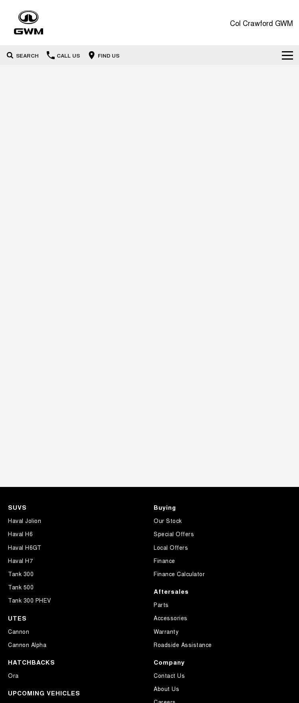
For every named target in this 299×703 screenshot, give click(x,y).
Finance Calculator (179, 574)
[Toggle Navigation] (287, 55)
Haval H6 (20, 534)
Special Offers (174, 534)
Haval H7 (20, 561)
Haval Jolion (24, 521)
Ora (13, 675)
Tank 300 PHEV (29, 600)
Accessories (171, 618)
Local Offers (171, 547)
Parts (161, 605)
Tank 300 (21, 574)
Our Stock (168, 521)
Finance (164, 561)
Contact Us (169, 675)
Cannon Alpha (27, 645)
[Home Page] (28, 22)
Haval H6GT (24, 547)
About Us (166, 689)
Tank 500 (21, 587)
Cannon (18, 631)
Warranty (166, 631)
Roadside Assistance (183, 645)
